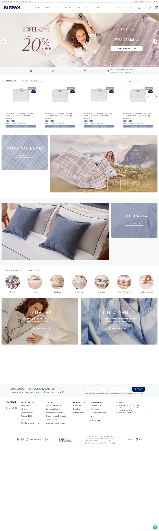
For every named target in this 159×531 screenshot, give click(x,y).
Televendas (142, 1)
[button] (61, 65)
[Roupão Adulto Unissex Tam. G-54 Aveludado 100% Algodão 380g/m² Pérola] (138, 113)
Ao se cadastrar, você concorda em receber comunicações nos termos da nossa (104, 393)
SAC (155, 1)
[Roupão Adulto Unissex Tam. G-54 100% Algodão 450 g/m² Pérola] (99, 113)
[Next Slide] (153, 40)
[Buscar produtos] (139, 8)
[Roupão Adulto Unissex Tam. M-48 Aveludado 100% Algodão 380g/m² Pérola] (60, 113)
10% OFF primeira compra (10, 1)
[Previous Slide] (3, 40)
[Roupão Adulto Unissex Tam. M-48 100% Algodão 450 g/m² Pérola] (21, 113)
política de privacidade (126, 393)
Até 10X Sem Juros (25, 1)
